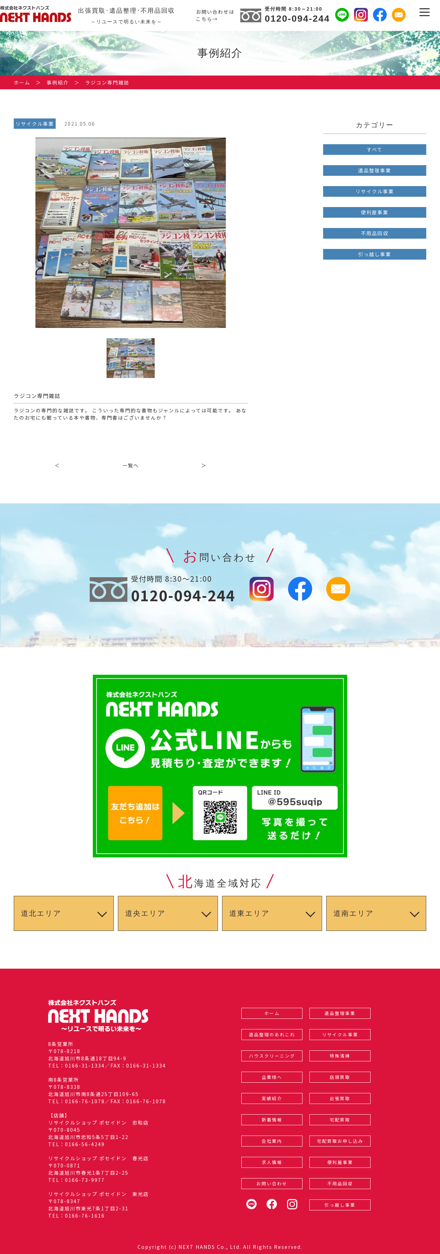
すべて (375, 149)
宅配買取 (340, 1119)
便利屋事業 (374, 212)
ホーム (272, 1013)
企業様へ (272, 1077)
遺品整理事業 (374, 170)
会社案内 (272, 1141)
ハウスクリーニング (272, 1055)
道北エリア (41, 913)
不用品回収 (374, 233)
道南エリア (353, 913)
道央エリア (145, 913)
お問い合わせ (271, 1183)
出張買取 (340, 1098)
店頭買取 (340, 1077)
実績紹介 (272, 1098)
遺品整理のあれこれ (272, 1034)
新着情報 (272, 1119)
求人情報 (272, 1162)
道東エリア (249, 913)
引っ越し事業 (374, 254)
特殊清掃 (340, 1055)
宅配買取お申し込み (340, 1141)
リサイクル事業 (374, 191)
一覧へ (130, 465)
